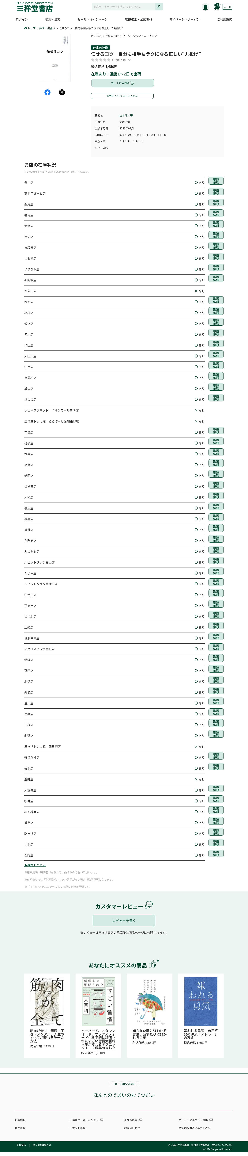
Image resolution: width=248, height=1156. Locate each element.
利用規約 (21, 1148)
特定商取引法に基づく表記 (195, 1132)
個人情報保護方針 (42, 1148)
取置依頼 (216, 186)
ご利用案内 (224, 19)
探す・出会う (47, 28)
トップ (30, 28)
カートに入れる (122, 84)
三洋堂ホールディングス (84, 1124)
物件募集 (20, 1132)
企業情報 (20, 1124)
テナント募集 (77, 1132)
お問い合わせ (132, 1132)
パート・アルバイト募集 (193, 1124)
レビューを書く (124, 924)
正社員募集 (130, 1124)
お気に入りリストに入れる (122, 99)
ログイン (22, 19)
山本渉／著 (126, 119)
